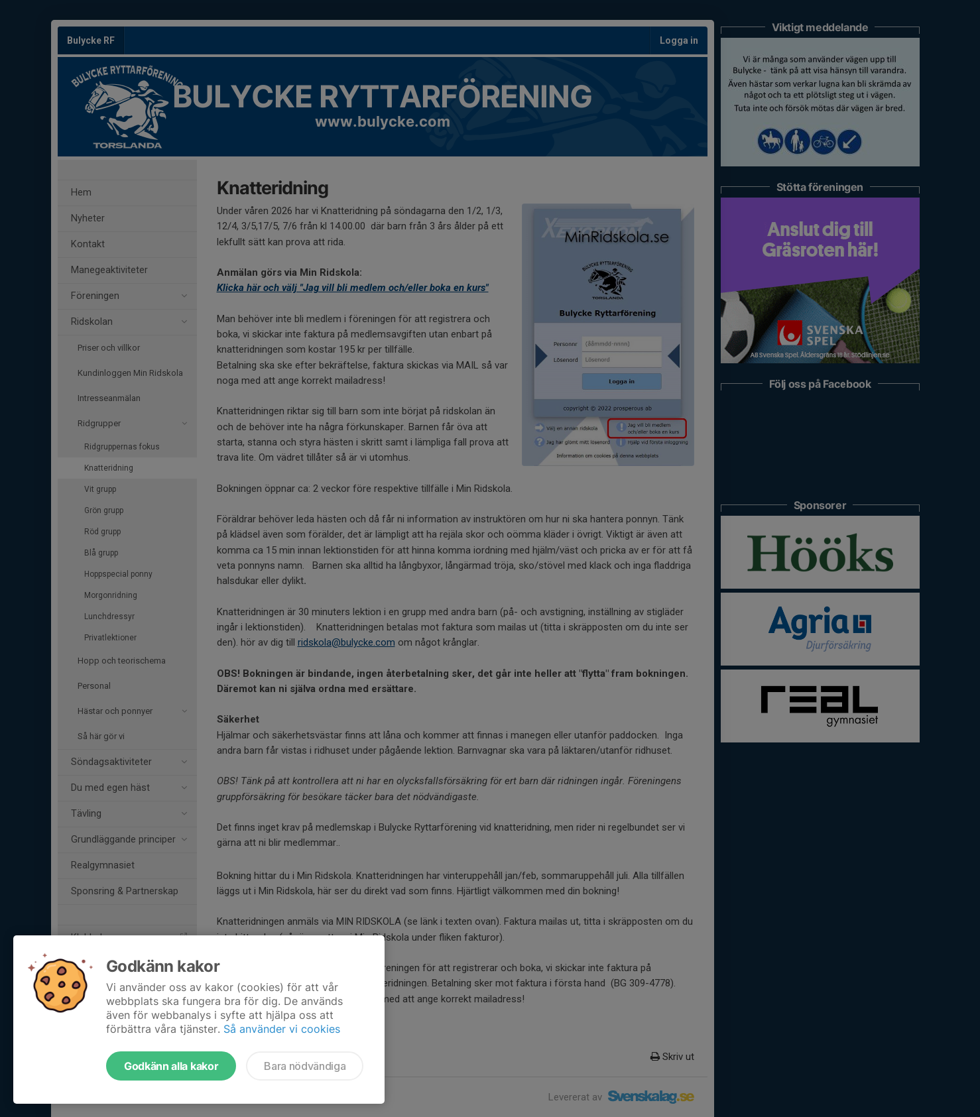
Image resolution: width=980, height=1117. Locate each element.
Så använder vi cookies (281, 1028)
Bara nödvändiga (304, 1066)
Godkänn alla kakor (171, 1066)
